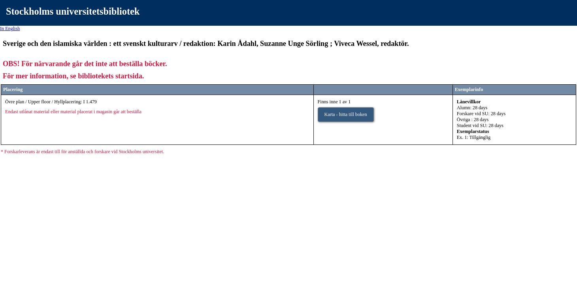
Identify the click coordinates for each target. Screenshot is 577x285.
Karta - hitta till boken (345, 114)
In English (10, 28)
